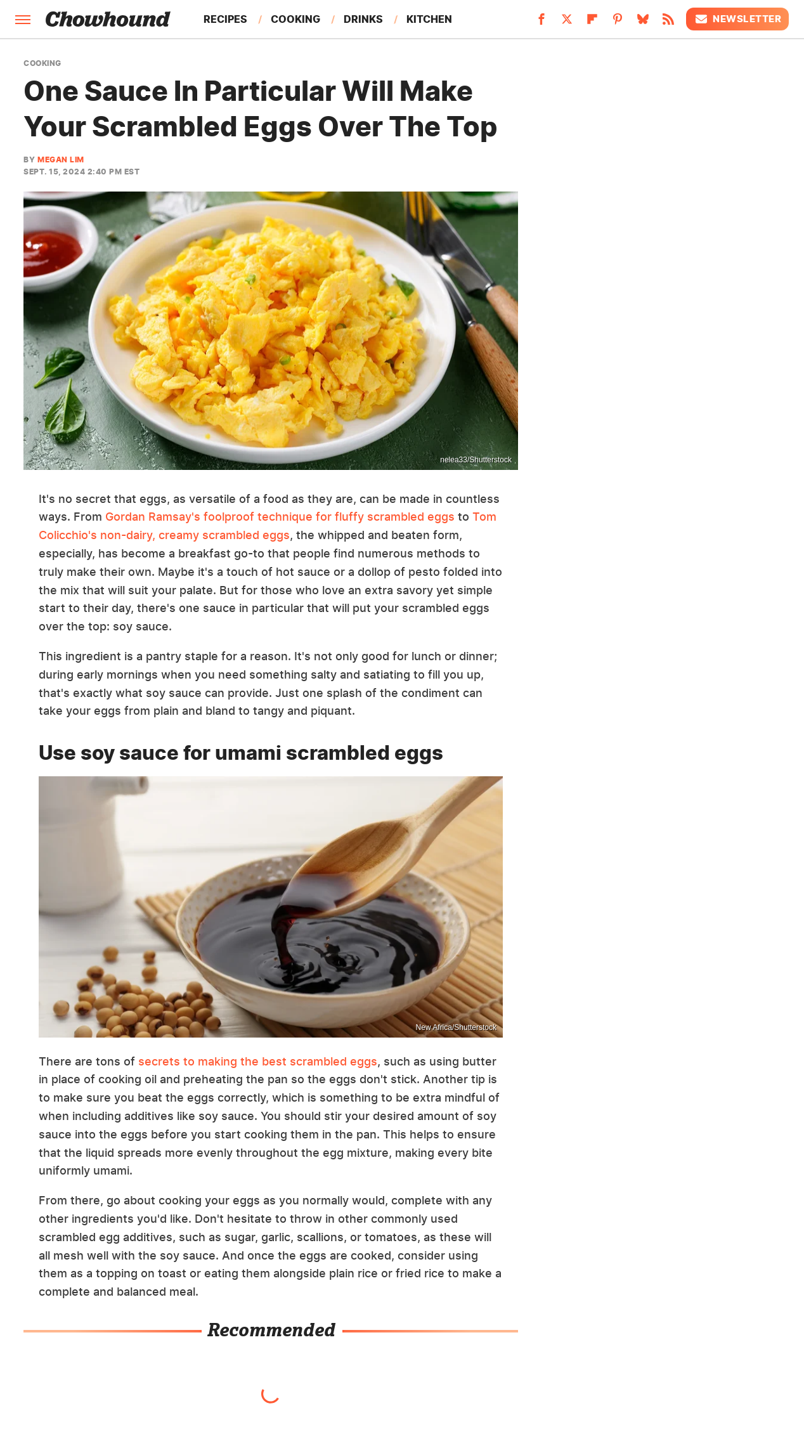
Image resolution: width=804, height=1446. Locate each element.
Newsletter (737, 19)
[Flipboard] (592, 23)
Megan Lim (60, 159)
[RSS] (668, 23)
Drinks (363, 19)
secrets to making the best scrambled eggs (257, 1061)
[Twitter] (566, 23)
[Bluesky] (643, 23)
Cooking (295, 19)
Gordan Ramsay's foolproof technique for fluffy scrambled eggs (280, 516)
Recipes (225, 19)
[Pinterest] (617, 23)
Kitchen (429, 19)
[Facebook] (541, 23)
